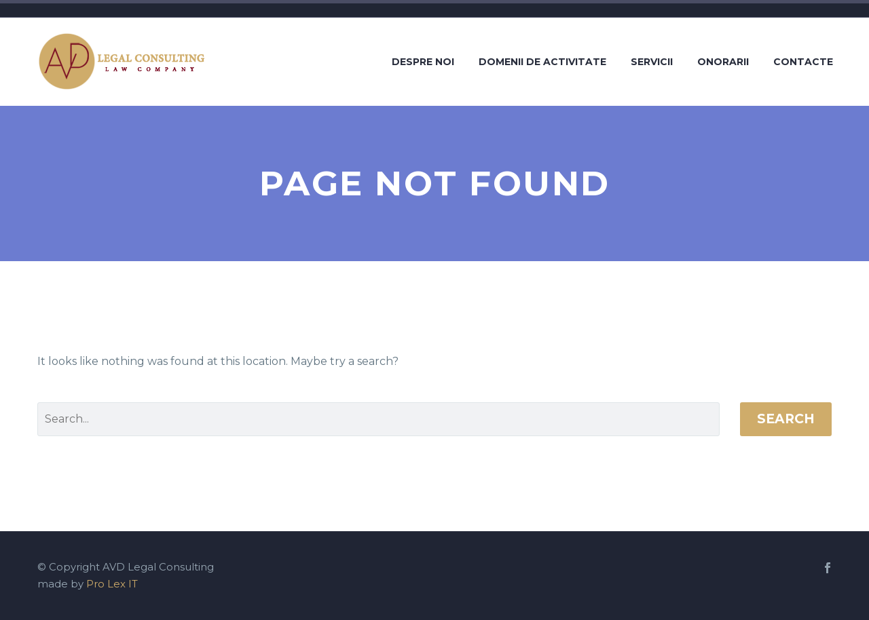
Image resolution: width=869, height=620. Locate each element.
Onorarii (723, 62)
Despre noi (423, 62)
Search (786, 419)
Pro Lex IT (112, 584)
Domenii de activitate (542, 62)
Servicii (652, 62)
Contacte (803, 62)
